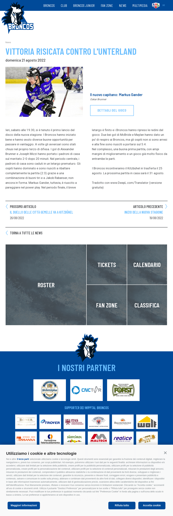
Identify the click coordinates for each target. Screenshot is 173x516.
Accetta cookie (152, 505)
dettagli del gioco (112, 110)
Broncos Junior (84, 5)
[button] (165, 452)
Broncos (49, 5)
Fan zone (107, 5)
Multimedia (139, 5)
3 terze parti (23, 459)
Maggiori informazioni (24, 505)
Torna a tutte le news (26, 233)
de (164, 5)
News (122, 5)
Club (64, 5)
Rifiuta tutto (122, 505)
